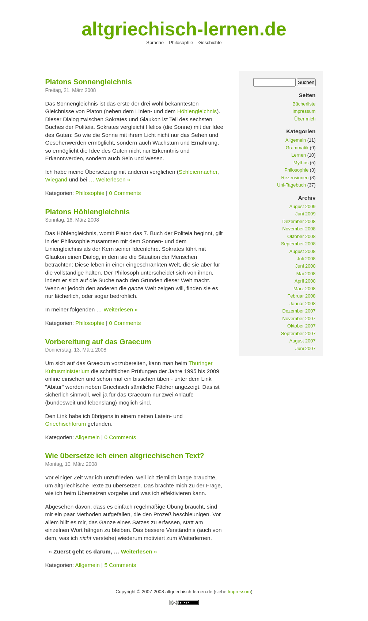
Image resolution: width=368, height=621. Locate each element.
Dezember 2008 (298, 221)
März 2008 (304, 288)
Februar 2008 (302, 296)
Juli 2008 (306, 258)
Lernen (298, 155)
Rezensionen (295, 177)
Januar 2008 (302, 303)
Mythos (300, 162)
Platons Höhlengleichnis (87, 212)
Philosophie (89, 193)
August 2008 (302, 251)
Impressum (303, 111)
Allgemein (87, 437)
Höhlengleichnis (197, 111)
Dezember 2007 (298, 311)
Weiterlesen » (113, 179)
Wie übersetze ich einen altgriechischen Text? (124, 456)
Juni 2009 (305, 213)
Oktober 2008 (301, 236)
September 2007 (298, 333)
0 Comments (125, 193)
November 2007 (298, 318)
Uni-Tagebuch (291, 185)
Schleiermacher (198, 172)
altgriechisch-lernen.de (183, 29)
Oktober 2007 (301, 326)
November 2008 (298, 228)
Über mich (304, 119)
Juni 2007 (305, 348)
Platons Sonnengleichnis (88, 82)
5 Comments (120, 565)
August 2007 (302, 341)
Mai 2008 (306, 273)
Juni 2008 (305, 266)
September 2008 (298, 243)
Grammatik (297, 147)
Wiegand (56, 179)
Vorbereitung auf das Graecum (98, 342)
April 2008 (305, 281)
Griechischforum (65, 424)
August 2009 (302, 206)
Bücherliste (303, 104)
